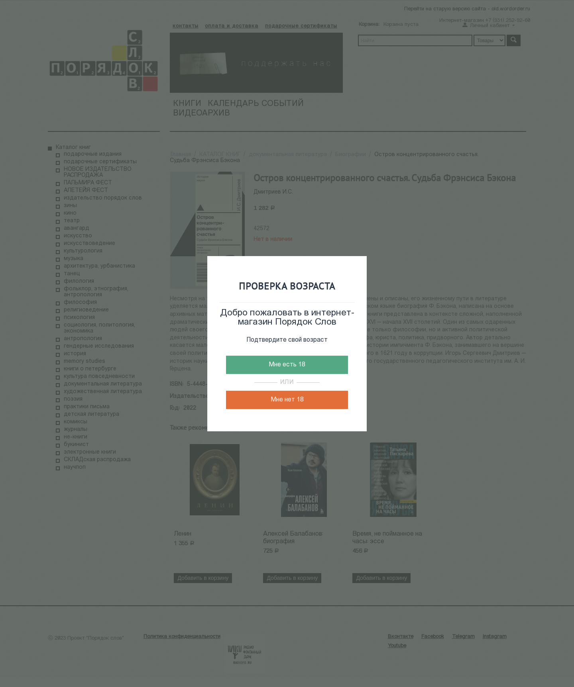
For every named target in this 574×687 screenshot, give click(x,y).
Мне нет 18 (287, 400)
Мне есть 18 (287, 365)
